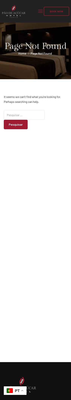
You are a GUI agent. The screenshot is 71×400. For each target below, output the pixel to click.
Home (22, 53)
